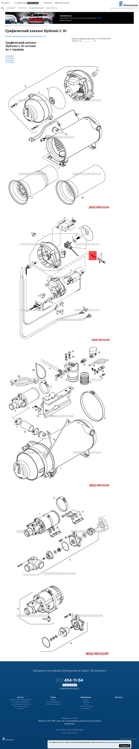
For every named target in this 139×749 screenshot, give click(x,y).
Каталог (11, 8)
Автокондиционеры (53, 702)
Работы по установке (53, 704)
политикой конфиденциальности (117, 742)
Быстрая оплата (69, 723)
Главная (8, 26)
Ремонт (53, 700)
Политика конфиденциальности (69, 732)
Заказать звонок (32, 3)
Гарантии (86, 702)
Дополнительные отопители (20, 704)
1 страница (10, 56)
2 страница (10, 58)
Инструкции (86, 708)
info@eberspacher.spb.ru (69, 688)
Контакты (51, 8)
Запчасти (22, 26)
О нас (86, 704)
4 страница (10, 62)
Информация (36, 8)
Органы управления (20, 706)
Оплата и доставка (85, 706)
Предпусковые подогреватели (20, 700)
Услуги (22, 8)
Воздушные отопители (20, 702)
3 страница (10, 60)
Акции (86, 700)
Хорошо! (124, 746)
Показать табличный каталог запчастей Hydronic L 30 (25, 36)
